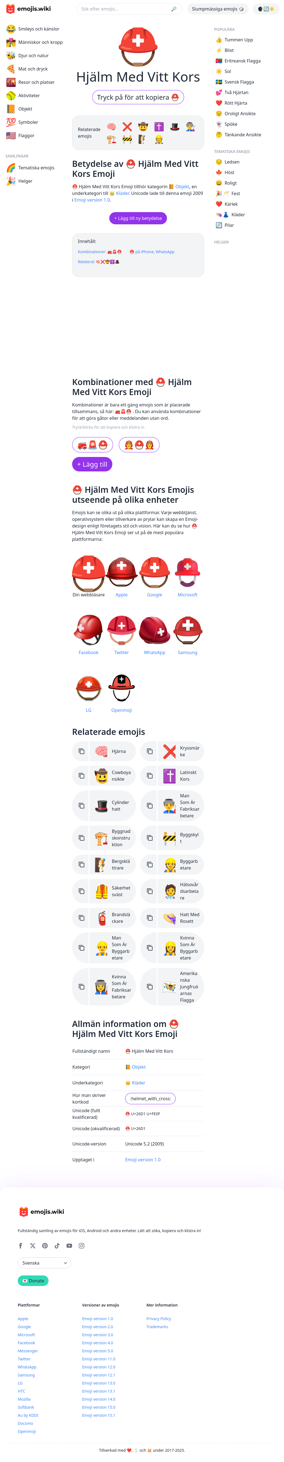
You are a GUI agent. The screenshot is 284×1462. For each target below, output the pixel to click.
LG (20, 1383)
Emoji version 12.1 (98, 1375)
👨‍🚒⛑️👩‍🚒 (139, 444)
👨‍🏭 (191, 126)
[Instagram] (81, 1246)
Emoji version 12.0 (98, 1367)
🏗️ (112, 139)
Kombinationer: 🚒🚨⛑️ (100, 251)
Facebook (26, 1342)
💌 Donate (33, 1281)
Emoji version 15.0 (98, 1407)
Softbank (26, 1407)
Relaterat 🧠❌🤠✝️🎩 (99, 261)
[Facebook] (20, 1246)
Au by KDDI (28, 1415)
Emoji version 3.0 (97, 1334)
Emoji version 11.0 (98, 1358)
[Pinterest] (45, 1246)
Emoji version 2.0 (97, 1326)
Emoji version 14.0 (98, 1399)
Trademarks (157, 1326)
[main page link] (28, 9)
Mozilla (24, 1399)
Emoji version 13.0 (98, 1383)
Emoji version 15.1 (98, 1415)
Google (24, 1326)
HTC (21, 1391)
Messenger (28, 1350)
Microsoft (26, 1334)
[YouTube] (69, 1246)
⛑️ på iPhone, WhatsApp (152, 251)
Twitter (24, 1358)
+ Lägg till (92, 464)
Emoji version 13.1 (98, 1391)
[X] (33, 1246)
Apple (23, 1318)
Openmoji (27, 1431)
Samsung (26, 1375)
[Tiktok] (57, 1246)
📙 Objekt (179, 187)
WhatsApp (27, 1367)
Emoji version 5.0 (97, 1350)
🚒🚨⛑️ (92, 444)
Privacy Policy (158, 1318)
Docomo (25, 1423)
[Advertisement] (138, 325)
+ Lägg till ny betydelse (138, 218)
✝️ (160, 126)
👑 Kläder (119, 193)
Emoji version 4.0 (97, 1342)
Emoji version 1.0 (92, 200)
